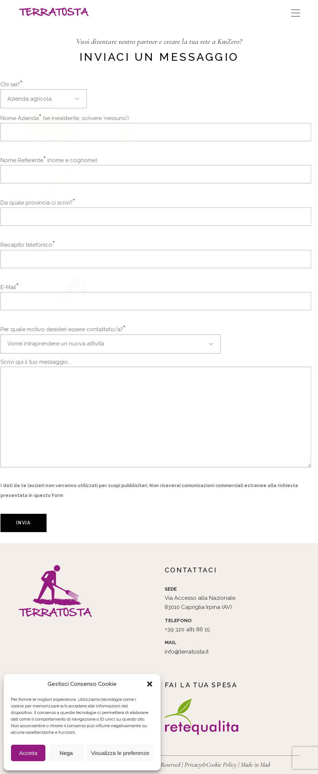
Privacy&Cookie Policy (210, 765)
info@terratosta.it (187, 651)
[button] (149, 684)
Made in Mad (255, 765)
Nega (66, 753)
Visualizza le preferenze (120, 753)
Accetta (28, 753)
